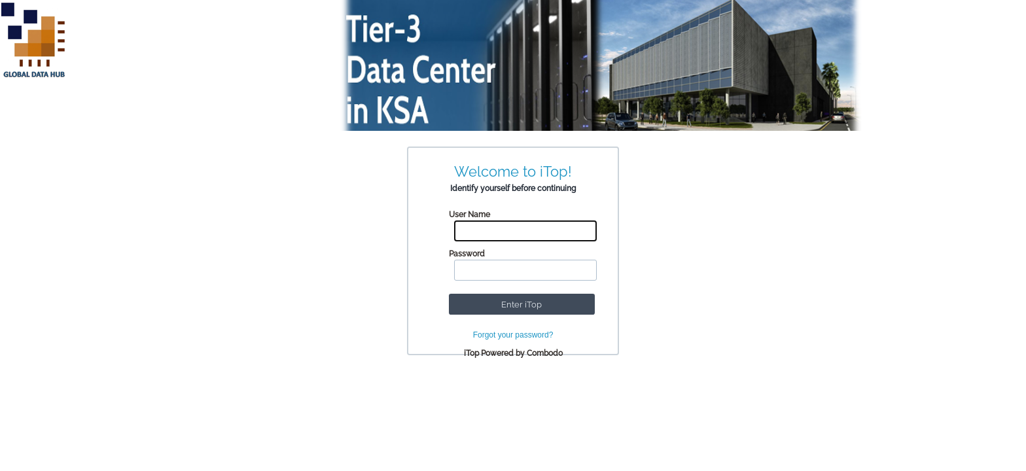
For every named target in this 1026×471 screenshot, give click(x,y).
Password (467, 253)
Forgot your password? (513, 335)
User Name (469, 214)
